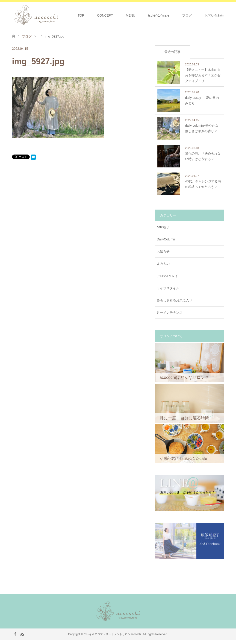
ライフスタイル (168, 288)
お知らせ (163, 251)
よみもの (163, 264)
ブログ (187, 15)
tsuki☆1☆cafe (158, 15)
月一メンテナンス (170, 312)
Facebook (15, 634)
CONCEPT (105, 15)
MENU (130, 15)
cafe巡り (163, 227)
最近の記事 (172, 52)
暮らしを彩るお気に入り (174, 300)
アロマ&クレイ (167, 276)
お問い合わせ (214, 15)
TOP (81, 15)
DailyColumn (166, 239)
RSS (22, 634)
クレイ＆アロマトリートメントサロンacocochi (112, 634)
